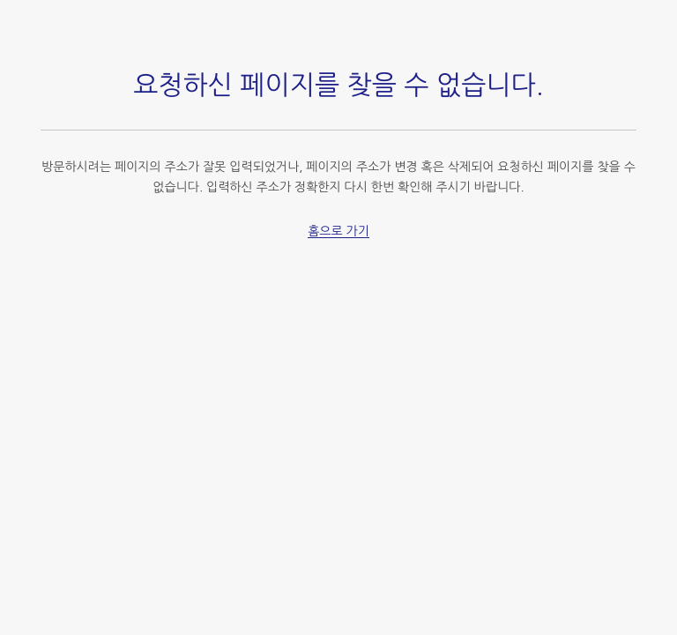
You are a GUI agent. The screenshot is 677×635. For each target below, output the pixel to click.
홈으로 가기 (338, 231)
